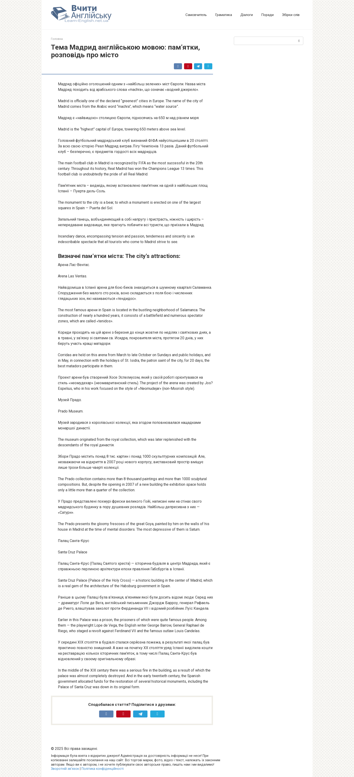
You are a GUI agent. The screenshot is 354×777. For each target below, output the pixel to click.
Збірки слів (291, 15)
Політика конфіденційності (102, 769)
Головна (57, 39)
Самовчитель (196, 15)
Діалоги (246, 15)
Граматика (223, 15)
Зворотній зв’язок (65, 769)
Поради (267, 15)
